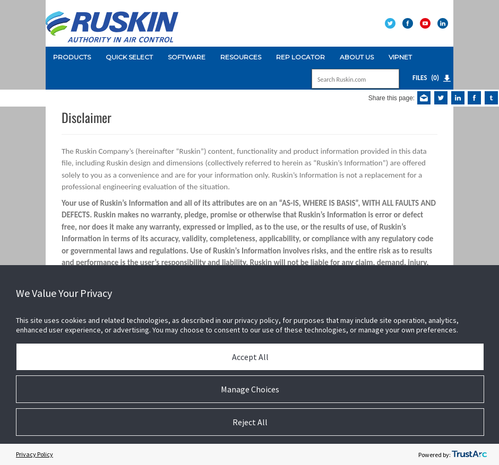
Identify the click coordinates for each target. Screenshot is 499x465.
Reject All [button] (250, 422)
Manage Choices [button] (250, 389)
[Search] (344, 79)
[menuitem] (72, 57)
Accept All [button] (250, 357)
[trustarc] (469, 454)
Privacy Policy (34, 454)
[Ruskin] (112, 23)
